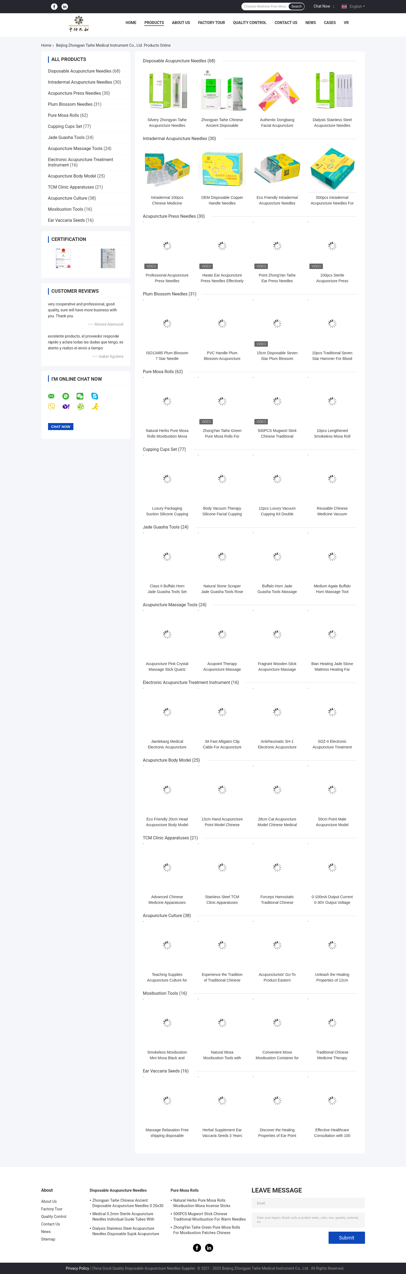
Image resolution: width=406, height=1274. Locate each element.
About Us (181, 23)
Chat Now (322, 6)
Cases (330, 23)
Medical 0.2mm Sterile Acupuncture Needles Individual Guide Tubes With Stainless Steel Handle (124, 1217)
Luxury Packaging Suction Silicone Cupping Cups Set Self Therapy (167, 514)
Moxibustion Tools (65, 209)
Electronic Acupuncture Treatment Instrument (186, 682)
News (310, 23)
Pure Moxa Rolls (63, 115)
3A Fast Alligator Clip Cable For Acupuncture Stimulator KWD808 (222, 747)
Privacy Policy (77, 1268)
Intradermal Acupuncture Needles (80, 82)
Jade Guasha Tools (66, 137)
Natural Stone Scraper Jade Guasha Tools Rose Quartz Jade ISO (222, 591)
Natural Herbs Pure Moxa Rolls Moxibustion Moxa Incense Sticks (167, 436)
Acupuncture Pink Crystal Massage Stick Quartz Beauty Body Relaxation (167, 669)
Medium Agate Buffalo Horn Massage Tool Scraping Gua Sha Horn (332, 591)
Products (154, 23)
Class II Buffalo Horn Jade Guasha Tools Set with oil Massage (167, 591)
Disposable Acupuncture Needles (80, 71)
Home (131, 23)
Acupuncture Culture (67, 198)
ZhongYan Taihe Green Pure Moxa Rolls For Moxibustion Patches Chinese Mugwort (206, 1230)
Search (296, 6)
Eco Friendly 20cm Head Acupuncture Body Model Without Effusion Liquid (167, 825)
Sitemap (48, 1239)
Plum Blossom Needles (70, 104)
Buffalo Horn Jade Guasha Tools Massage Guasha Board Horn (277, 591)
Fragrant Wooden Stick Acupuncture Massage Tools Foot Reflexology (277, 669)
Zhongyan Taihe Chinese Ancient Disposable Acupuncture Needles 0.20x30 (128, 1203)
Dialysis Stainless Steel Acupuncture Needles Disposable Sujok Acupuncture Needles (126, 1232)
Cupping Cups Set (65, 126)
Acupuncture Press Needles (74, 93)
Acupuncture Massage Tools (75, 148)
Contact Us (286, 23)
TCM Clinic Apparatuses (71, 187)
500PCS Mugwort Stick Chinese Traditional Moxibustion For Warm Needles (209, 1216)
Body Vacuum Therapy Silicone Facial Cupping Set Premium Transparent (222, 514)
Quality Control (250, 23)
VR (346, 23)
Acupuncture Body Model (72, 176)
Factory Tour (211, 23)
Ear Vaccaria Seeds (66, 220)
